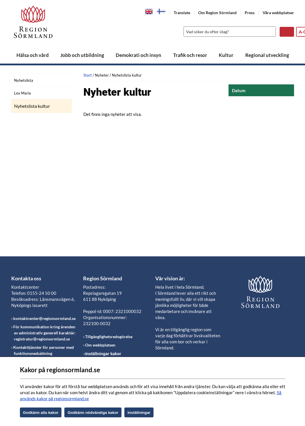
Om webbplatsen (100, 344)
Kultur (226, 55)
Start (87, 75)
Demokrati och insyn (138, 55)
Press (250, 12)
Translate (182, 12)
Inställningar (139, 412)
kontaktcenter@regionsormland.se (44, 318)
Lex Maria (22, 93)
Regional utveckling (267, 55)
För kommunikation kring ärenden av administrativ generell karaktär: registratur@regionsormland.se (44, 332)
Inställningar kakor (103, 353)
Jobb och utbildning (82, 55)
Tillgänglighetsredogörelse (108, 336)
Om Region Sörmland (217, 12)
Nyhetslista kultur (32, 106)
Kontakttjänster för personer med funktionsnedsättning (43, 350)
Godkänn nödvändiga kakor (93, 412)
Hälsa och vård (32, 55)
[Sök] (228, 31)
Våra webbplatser (278, 12)
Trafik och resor (190, 55)
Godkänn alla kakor (41, 412)
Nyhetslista (23, 80)
